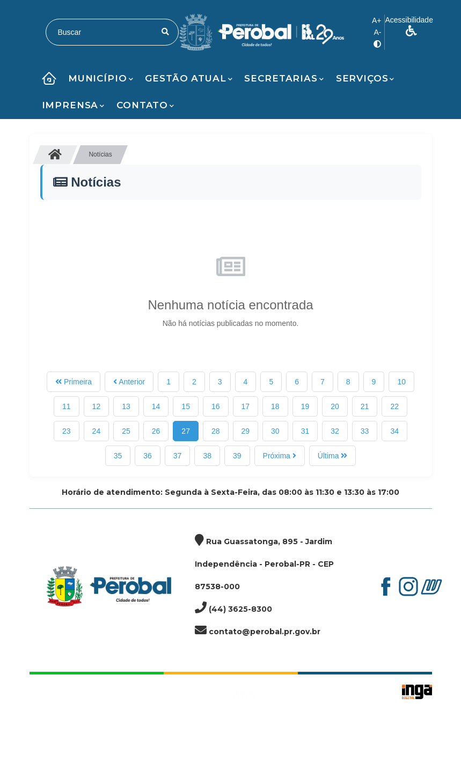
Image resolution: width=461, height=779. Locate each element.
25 (126, 431)
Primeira (73, 381)
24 (96, 431)
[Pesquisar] (165, 31)
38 (207, 455)
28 (215, 431)
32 (335, 431)
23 (66, 431)
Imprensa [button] (73, 105)
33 (365, 431)
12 (96, 406)
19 (305, 406)
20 (335, 406)
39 (237, 455)
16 (215, 406)
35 (118, 455)
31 (305, 431)
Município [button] (101, 78)
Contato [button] (145, 105)
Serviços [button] (365, 78)
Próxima (279, 455)
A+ (377, 20)
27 (185, 431)
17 (246, 406)
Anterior (129, 381)
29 (246, 431)
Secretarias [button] (284, 78)
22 (394, 406)
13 (126, 406)
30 (275, 431)
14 (156, 406)
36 (147, 455)
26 (156, 431)
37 (177, 455)
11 (66, 406)
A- (377, 32)
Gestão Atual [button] (188, 78)
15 (185, 406)
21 (365, 406)
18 (275, 406)
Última (333, 455)
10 (401, 381)
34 (394, 431)
